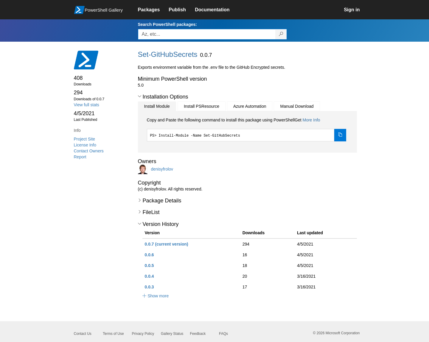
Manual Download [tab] (296, 106)
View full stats (86, 104)
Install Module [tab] (157, 106)
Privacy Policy (143, 334)
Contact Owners (89, 151)
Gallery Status (172, 334)
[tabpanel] (246, 129)
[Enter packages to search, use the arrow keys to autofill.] (207, 34)
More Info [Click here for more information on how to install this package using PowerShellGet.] (311, 120)
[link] (153, 9)
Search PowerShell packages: (167, 24)
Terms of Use (113, 334)
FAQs (223, 334)
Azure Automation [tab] (249, 106)
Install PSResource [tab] (201, 106)
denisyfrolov (162, 168)
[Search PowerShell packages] (281, 34)
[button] (139, 96)
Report (80, 156)
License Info (85, 145)
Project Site (84, 139)
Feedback (198, 334)
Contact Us (82, 334)
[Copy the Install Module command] (340, 135)
